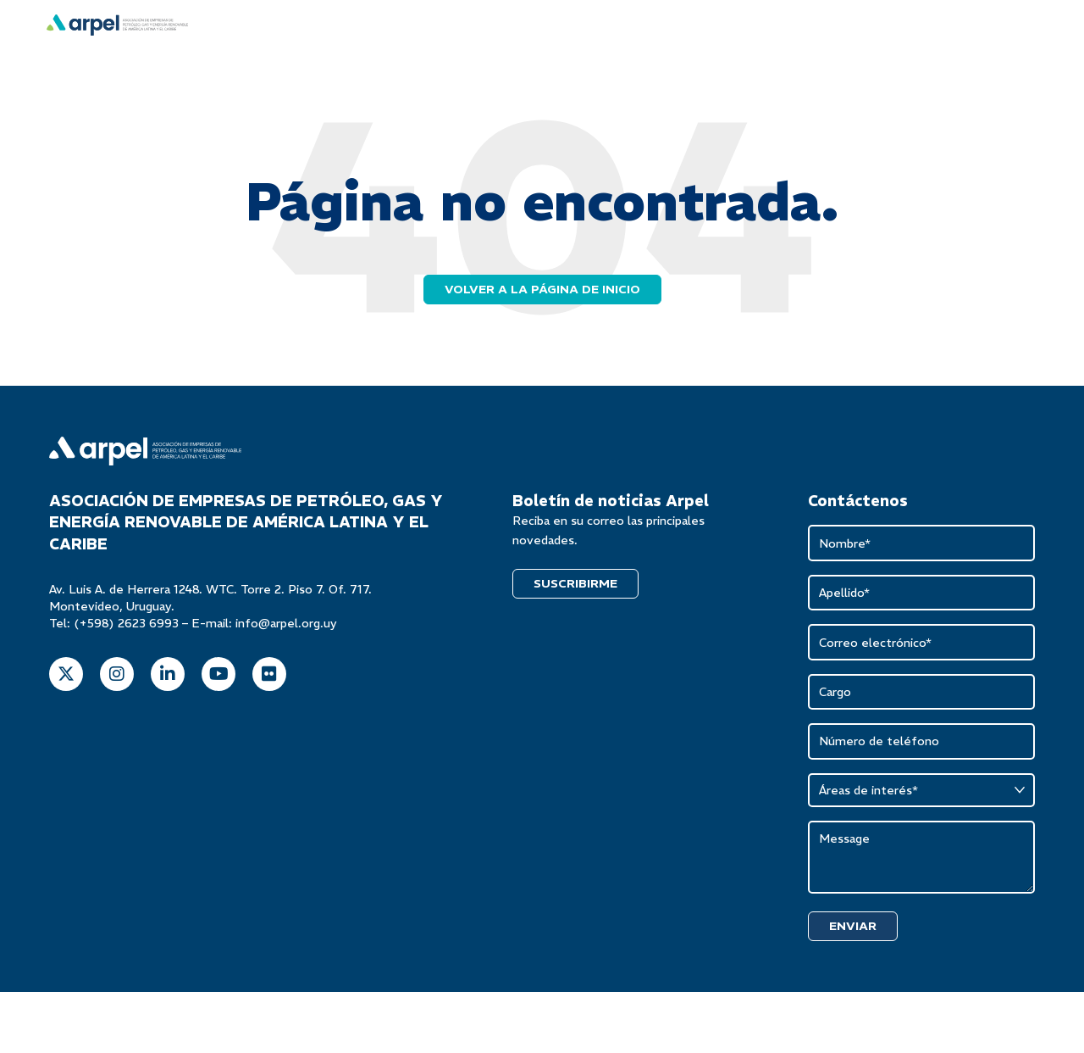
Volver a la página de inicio (542, 290)
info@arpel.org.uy (286, 624)
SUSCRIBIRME (575, 585)
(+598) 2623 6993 (126, 624)
